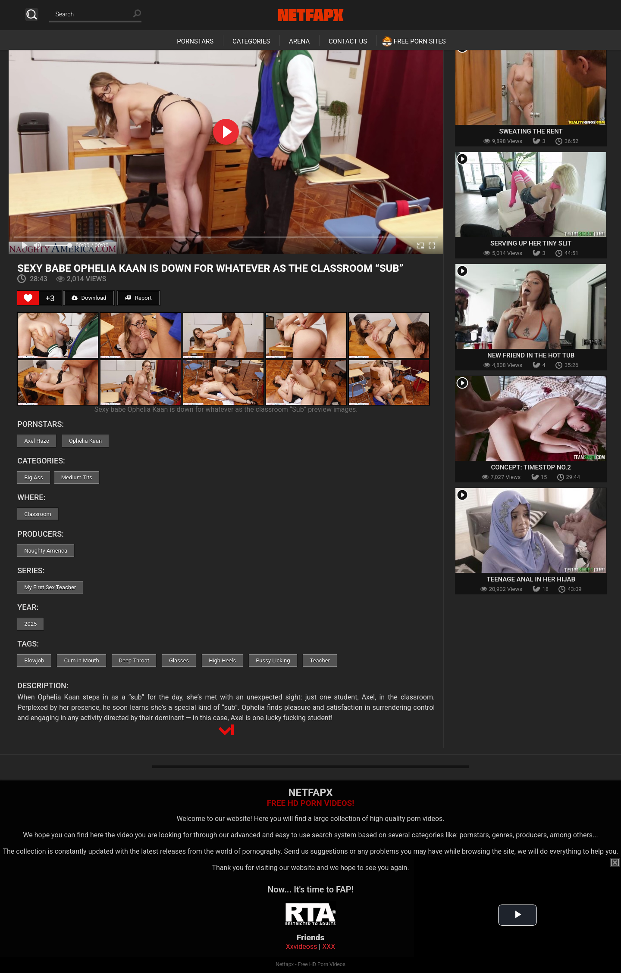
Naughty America (45, 550)
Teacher (319, 660)
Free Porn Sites (420, 41)
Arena (299, 41)
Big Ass (33, 477)
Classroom (37, 514)
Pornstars (195, 41)
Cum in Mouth (81, 660)
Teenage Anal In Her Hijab (530, 579)
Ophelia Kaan (85, 441)
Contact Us (348, 41)
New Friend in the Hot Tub (530, 355)
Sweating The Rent (531, 131)
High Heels (222, 660)
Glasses (179, 660)
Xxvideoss (301, 946)
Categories (251, 41)
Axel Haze (36, 441)
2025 (30, 624)
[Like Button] (28, 298)
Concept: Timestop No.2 (531, 467)
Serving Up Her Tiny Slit (530, 243)
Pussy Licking (273, 660)
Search (31, 14)
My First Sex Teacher (50, 587)
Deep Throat (134, 660)
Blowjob (34, 660)
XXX (328, 946)
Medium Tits (76, 477)
